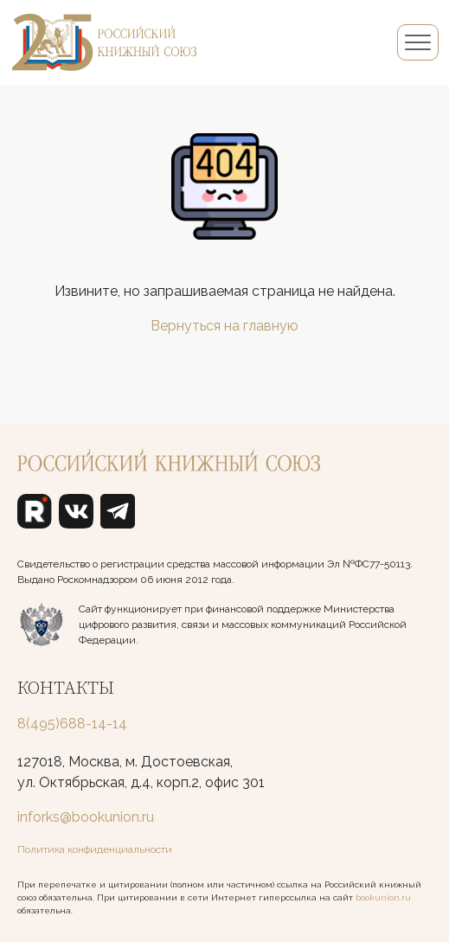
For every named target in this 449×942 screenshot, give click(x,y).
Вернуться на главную (224, 325)
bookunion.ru (383, 897)
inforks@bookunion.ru (85, 817)
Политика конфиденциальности (94, 849)
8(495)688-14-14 (72, 723)
